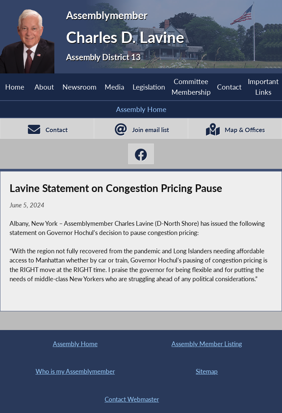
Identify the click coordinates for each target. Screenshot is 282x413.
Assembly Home (141, 109)
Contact (229, 87)
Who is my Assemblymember (75, 371)
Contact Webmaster (132, 399)
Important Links (263, 86)
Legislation (149, 87)
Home (14, 87)
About (44, 87)
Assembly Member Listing (206, 344)
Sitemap (207, 371)
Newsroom (79, 87)
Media (114, 87)
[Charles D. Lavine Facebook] (140, 154)
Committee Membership (191, 86)
